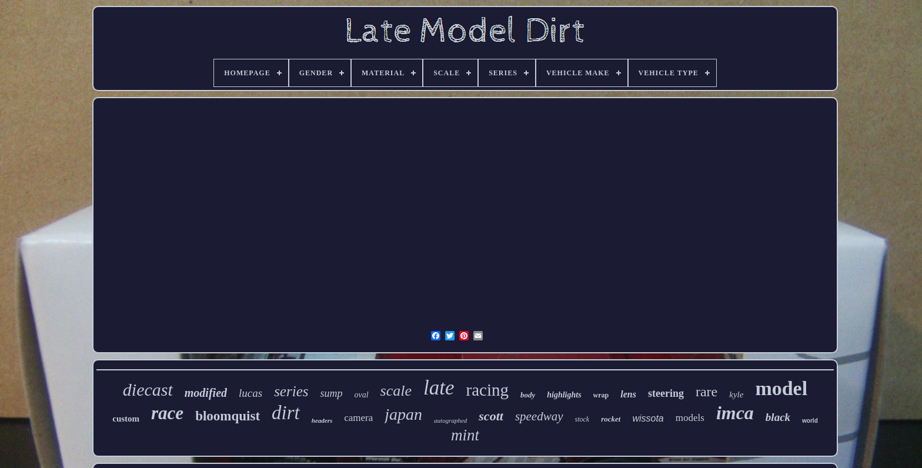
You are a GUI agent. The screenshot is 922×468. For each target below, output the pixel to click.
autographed (450, 420)
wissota (647, 418)
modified (206, 392)
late (438, 387)
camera (358, 417)
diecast (148, 389)
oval (361, 394)
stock (582, 419)
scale (396, 390)
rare (706, 391)
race (167, 413)
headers (322, 420)
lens (628, 394)
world (810, 420)
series (291, 391)
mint (465, 435)
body (527, 394)
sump (331, 393)
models (690, 417)
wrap (601, 395)
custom (125, 418)
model (781, 388)
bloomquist (227, 416)
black (778, 417)
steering (666, 393)
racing (487, 389)
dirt (286, 412)
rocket (610, 418)
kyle (736, 394)
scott (491, 416)
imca (735, 412)
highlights (564, 394)
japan (403, 414)
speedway (539, 416)
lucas (250, 393)
